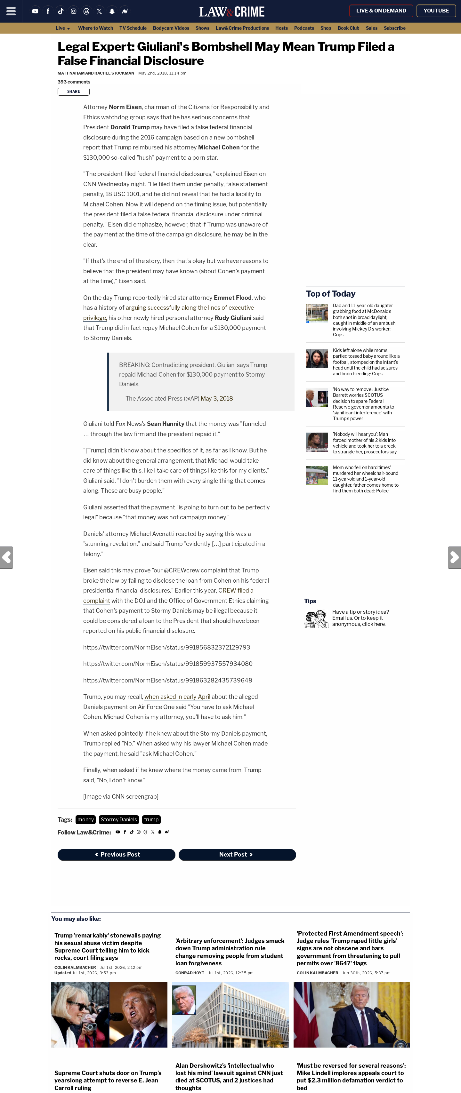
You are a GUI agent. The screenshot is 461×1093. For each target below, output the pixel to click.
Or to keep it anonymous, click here (358, 621)
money (85, 820)
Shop (325, 28)
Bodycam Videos (171, 28)
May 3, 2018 (217, 398)
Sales (371, 28)
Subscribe (395, 28)
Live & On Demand (381, 11)
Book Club (349, 28)
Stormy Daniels (119, 820)
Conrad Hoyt (189, 972)
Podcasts (304, 28)
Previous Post (6, 557)
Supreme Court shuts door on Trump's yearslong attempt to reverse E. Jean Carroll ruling (108, 1080)
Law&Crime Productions (242, 28)
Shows (202, 28)
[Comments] (75, 81)
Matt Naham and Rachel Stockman (96, 73)
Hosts (281, 28)
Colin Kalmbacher (75, 967)
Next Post (454, 557)
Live (63, 28)
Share (73, 91)
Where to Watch (95, 28)
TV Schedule (133, 28)
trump (151, 820)
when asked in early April (177, 696)
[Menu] (11, 11)
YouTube (436, 11)
